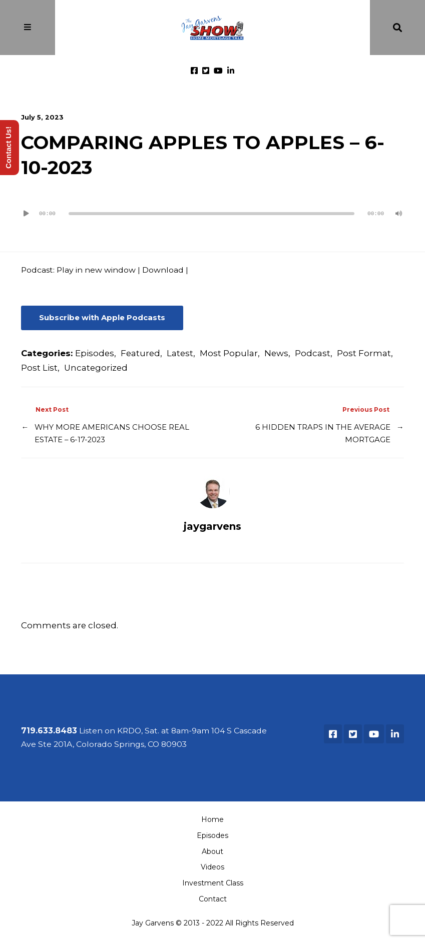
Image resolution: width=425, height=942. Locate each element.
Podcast (312, 353)
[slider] (211, 213)
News (276, 353)
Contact (213, 898)
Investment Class (212, 882)
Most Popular (229, 353)
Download (163, 270)
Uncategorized (96, 368)
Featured (140, 353)
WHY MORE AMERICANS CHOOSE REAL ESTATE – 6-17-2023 (112, 433)
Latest (180, 353)
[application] (212, 209)
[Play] (26, 213)
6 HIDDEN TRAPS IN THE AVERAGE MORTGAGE (322, 433)
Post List (39, 368)
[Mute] (399, 213)
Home (212, 819)
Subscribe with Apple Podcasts (102, 317)
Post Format (364, 353)
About (212, 851)
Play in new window (96, 270)
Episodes (94, 353)
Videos (212, 866)
